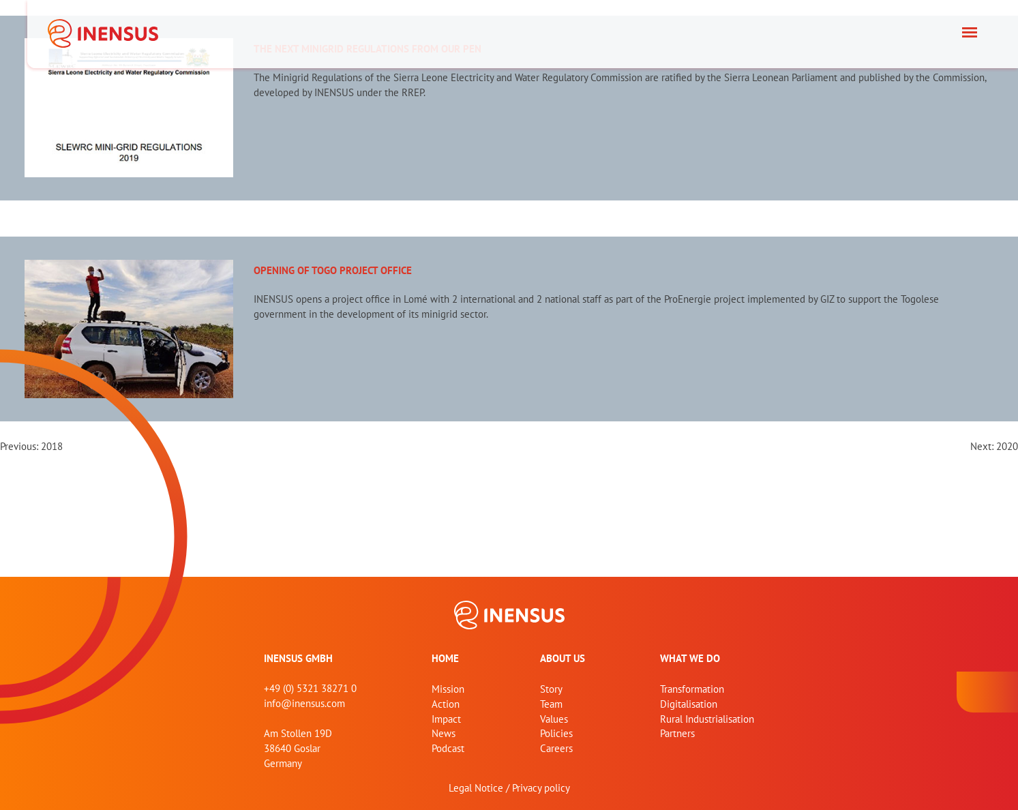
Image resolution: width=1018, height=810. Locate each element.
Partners (677, 733)
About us (562, 658)
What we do (690, 658)
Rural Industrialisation (707, 718)
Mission (448, 688)
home (445, 658)
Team (551, 704)
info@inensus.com (304, 703)
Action (446, 704)
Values (554, 718)
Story (551, 688)
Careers (556, 748)
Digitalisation (688, 704)
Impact (446, 718)
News (443, 733)
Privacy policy (541, 787)
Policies (556, 733)
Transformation (692, 688)
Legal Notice (476, 787)
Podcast (448, 748)
